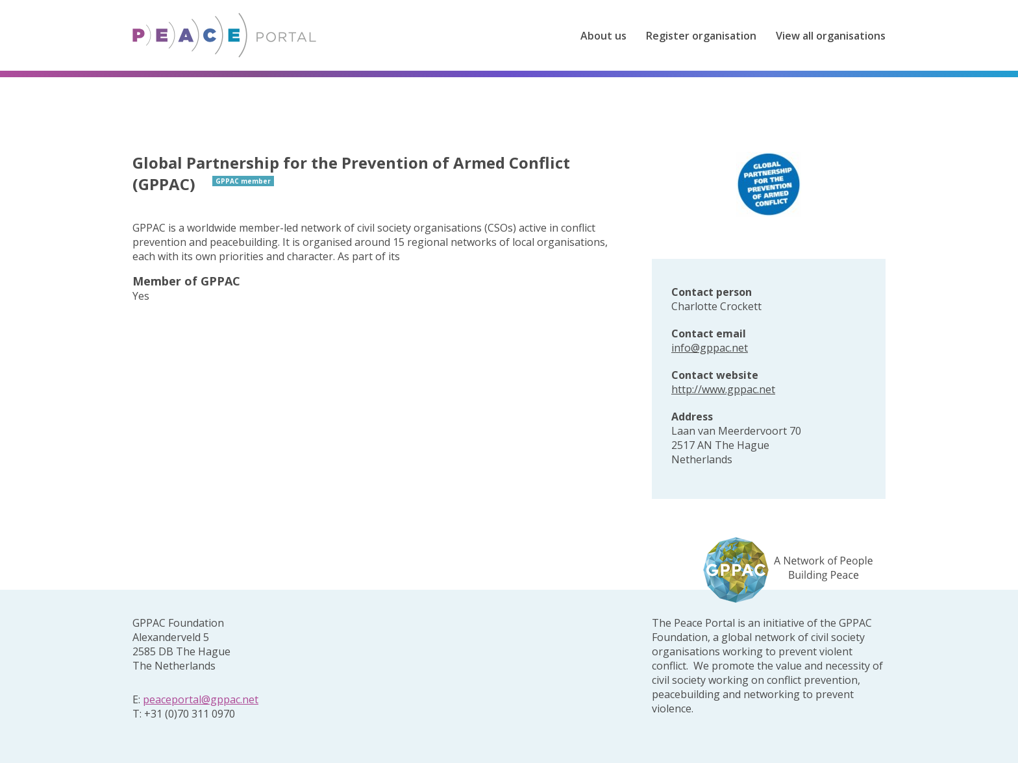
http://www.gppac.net (723, 389)
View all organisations (831, 36)
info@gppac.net (709, 348)
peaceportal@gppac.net (200, 699)
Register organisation (701, 36)
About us (603, 36)
